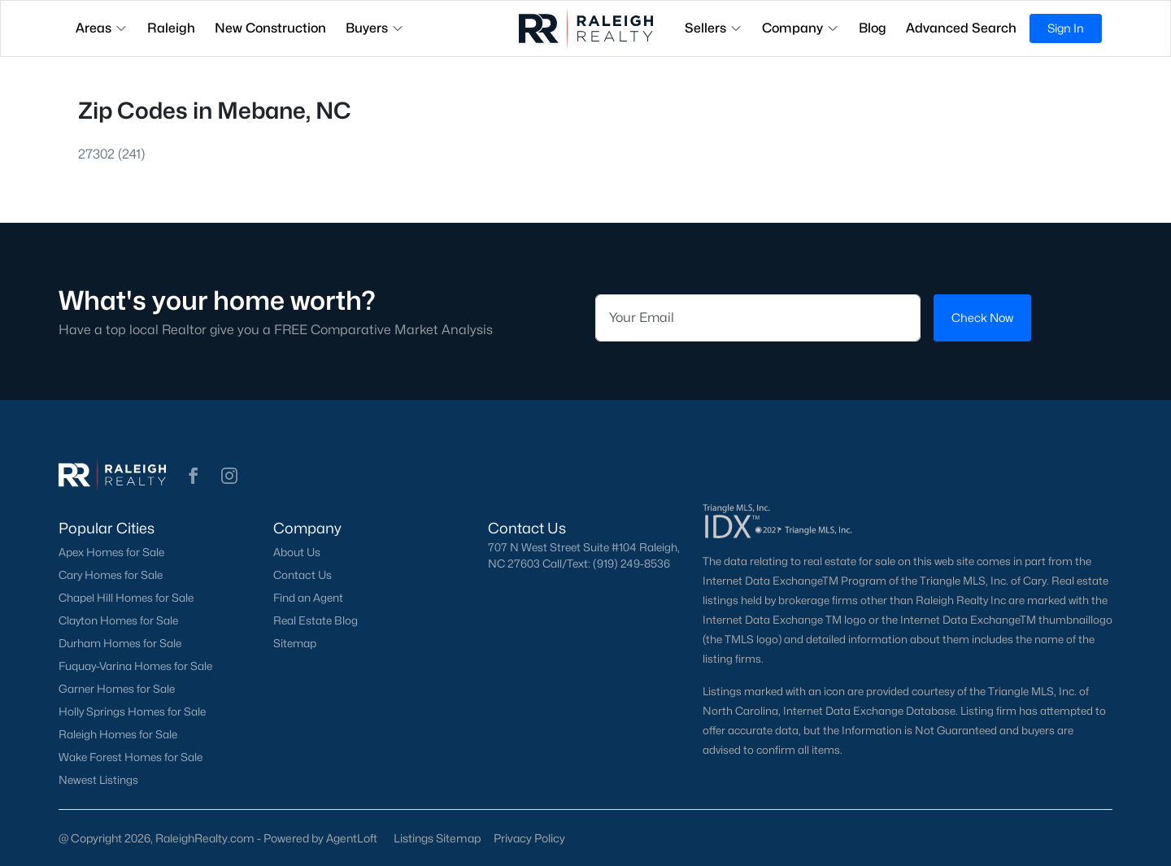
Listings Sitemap (437, 838)
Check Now (982, 317)
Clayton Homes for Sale (118, 620)
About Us (296, 552)
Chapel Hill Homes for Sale (126, 597)
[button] (193, 475)
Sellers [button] (713, 28)
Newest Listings (98, 779)
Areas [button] (102, 28)
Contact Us (302, 574)
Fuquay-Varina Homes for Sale (135, 665)
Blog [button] (872, 28)
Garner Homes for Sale (117, 688)
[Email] (758, 318)
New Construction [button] (270, 28)
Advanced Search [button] (961, 28)
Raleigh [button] (171, 28)
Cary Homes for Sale (111, 574)
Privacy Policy (529, 838)
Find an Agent (308, 597)
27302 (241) (111, 154)
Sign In (1065, 28)
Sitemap (294, 643)
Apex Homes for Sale (111, 552)
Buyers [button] (375, 28)
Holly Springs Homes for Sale (132, 711)
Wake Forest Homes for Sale (130, 757)
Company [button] (800, 28)
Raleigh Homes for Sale (118, 734)
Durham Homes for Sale (120, 643)
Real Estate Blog (315, 620)
